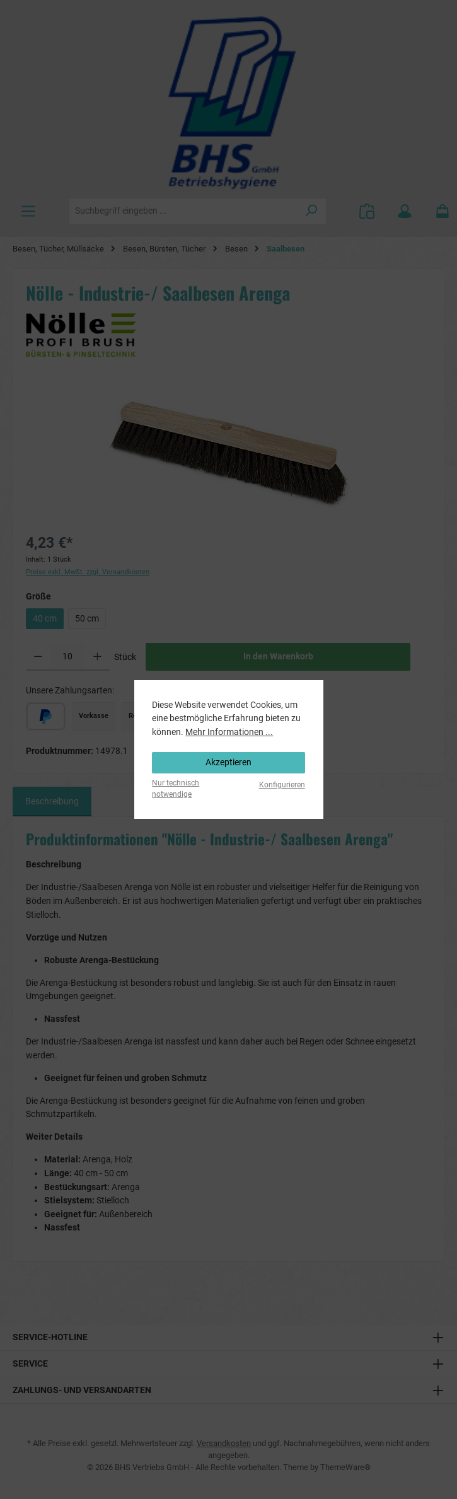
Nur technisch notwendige (175, 788)
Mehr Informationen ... (229, 732)
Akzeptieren (228, 762)
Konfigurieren (282, 784)
